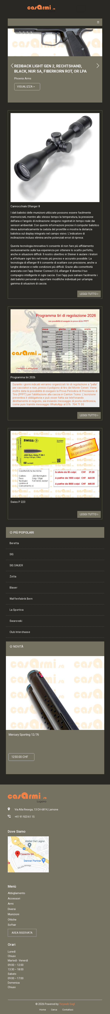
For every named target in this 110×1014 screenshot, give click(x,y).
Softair (12, 924)
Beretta (14, 543)
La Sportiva (16, 609)
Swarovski (16, 620)
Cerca (54, 1009)
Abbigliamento (16, 893)
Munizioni (13, 914)
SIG (12, 554)
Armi (10, 903)
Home (42, 1009)
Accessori (14, 898)
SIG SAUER (16, 565)
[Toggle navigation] (80, 8)
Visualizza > (26, 86)
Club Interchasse (20, 632)
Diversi (12, 909)
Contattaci (67, 1009)
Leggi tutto (89, 294)
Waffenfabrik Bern (21, 598)
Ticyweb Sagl (67, 1004)
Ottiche (12, 919)
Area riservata (22, 932)
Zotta (13, 576)
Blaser (13, 587)
